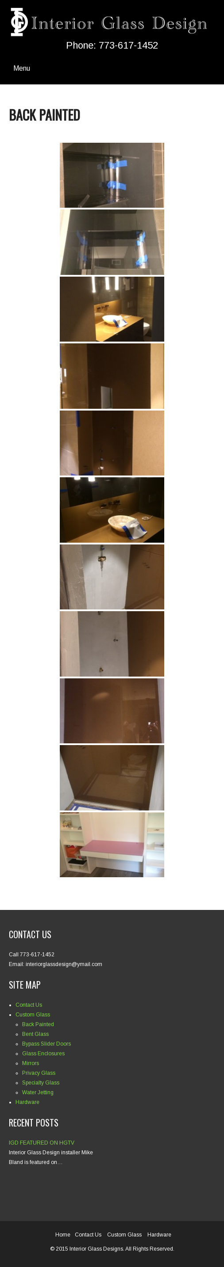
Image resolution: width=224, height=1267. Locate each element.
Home (62, 1235)
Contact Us (28, 1005)
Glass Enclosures (43, 1053)
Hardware (27, 1102)
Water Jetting (38, 1092)
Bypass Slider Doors (46, 1044)
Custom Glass (32, 1015)
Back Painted (38, 1024)
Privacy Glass (38, 1073)
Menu (21, 68)
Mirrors (30, 1063)
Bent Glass (35, 1034)
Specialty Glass (40, 1083)
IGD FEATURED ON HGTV (41, 1143)
